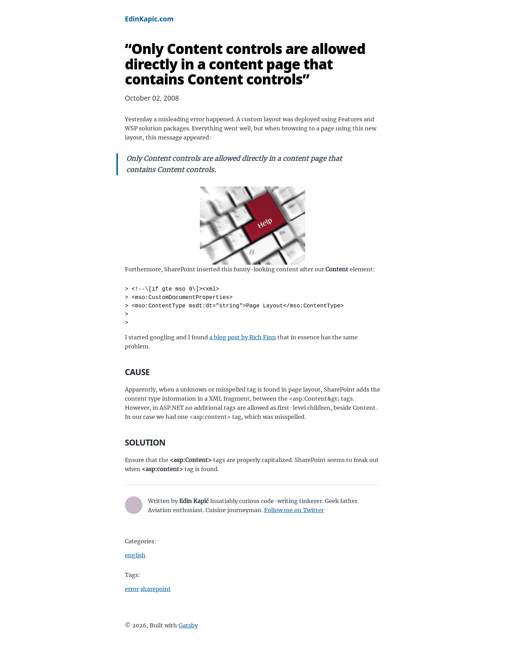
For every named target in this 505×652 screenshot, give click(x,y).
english (135, 555)
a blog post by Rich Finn (242, 337)
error (132, 588)
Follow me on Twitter (294, 510)
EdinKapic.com (149, 18)
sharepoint (155, 588)
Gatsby (188, 625)
